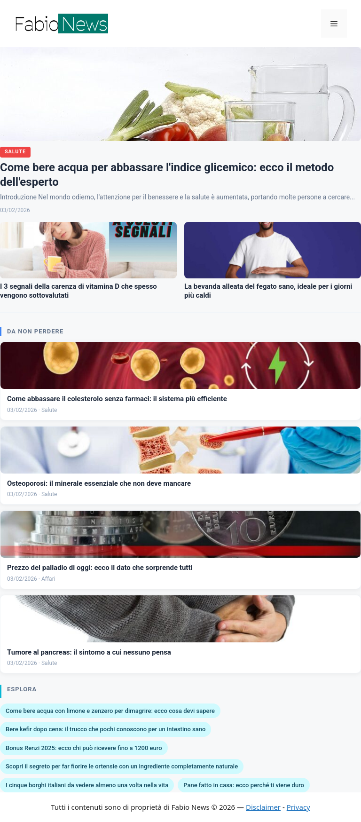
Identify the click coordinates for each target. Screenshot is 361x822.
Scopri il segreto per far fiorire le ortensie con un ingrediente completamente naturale (122, 766)
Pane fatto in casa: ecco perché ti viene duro (243, 785)
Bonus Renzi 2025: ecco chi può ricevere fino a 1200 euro (84, 747)
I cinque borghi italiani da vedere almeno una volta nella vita (87, 785)
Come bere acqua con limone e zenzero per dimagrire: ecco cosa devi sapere (110, 710)
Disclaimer (263, 807)
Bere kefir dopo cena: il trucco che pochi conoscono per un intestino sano (105, 729)
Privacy (298, 807)
